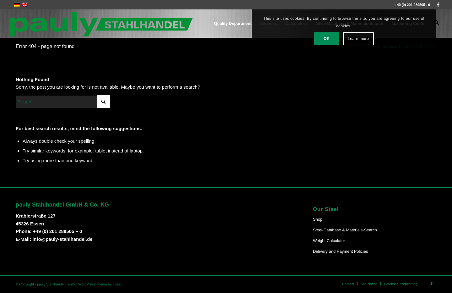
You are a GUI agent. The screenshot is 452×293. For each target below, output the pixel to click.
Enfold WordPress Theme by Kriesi (94, 284)
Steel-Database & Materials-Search (345, 230)
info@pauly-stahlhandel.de (62, 239)
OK (369, 38)
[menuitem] (233, 23)
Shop (317, 219)
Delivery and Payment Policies (340, 251)
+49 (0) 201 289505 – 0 (57, 231)
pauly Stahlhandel (50, 284)
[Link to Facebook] (438, 4)
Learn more (400, 38)
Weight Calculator (329, 240)
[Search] (63, 101)
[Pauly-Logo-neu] (101, 23)
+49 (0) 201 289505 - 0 (412, 5)
